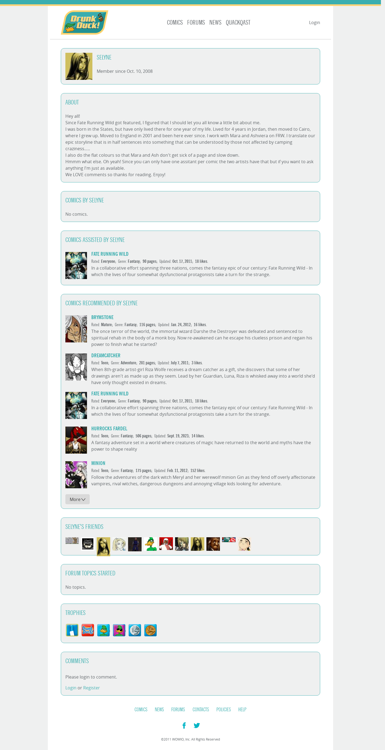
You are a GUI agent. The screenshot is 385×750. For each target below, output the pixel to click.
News (215, 23)
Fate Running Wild (110, 254)
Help (242, 710)
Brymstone (102, 317)
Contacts (201, 710)
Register (91, 688)
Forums (196, 23)
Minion (98, 463)
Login (314, 22)
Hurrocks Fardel (109, 428)
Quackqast (238, 23)
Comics (175, 23)
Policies (223, 710)
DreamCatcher (105, 355)
